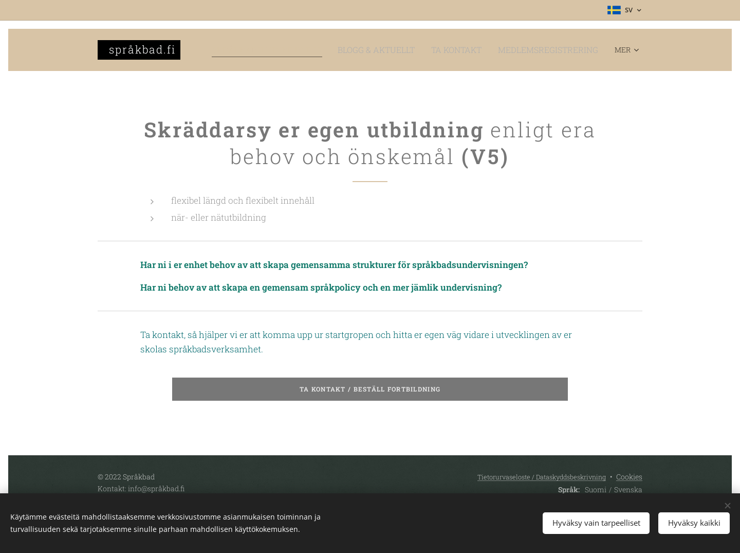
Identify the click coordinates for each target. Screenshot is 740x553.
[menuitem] (305, 50)
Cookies (629, 476)
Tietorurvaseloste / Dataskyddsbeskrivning (541, 477)
